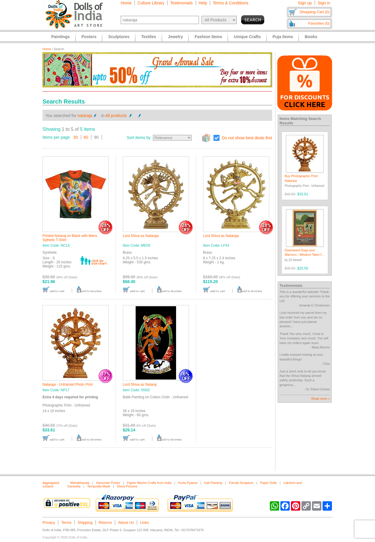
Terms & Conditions (230, 3)
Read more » (320, 398)
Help (203, 3)
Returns (105, 522)
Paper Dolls (268, 483)
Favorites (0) (319, 23)
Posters (88, 36)
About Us (126, 522)
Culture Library (150, 3)
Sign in (324, 3)
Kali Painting (213, 483)
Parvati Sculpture (241, 483)
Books (311, 36)
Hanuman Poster (108, 483)
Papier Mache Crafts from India (149, 483)
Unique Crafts (247, 36)
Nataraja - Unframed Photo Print (67, 384)
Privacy (48, 522)
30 (75, 137)
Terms (66, 522)
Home (126, 3)
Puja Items (282, 36)
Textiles (148, 36)
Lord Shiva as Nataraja (140, 236)
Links (144, 522)
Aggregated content (50, 484)
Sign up (305, 3)
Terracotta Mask (98, 486)
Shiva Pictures (127, 486)
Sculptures (118, 36)
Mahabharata (79, 483)
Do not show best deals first (247, 138)
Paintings (60, 36)
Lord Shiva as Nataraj (139, 384)
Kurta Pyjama (187, 483)
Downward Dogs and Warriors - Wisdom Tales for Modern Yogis (304, 254)
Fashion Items (208, 36)
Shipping (85, 522)
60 (86, 137)
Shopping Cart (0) (314, 12)
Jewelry (175, 36)
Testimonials (181, 3)
